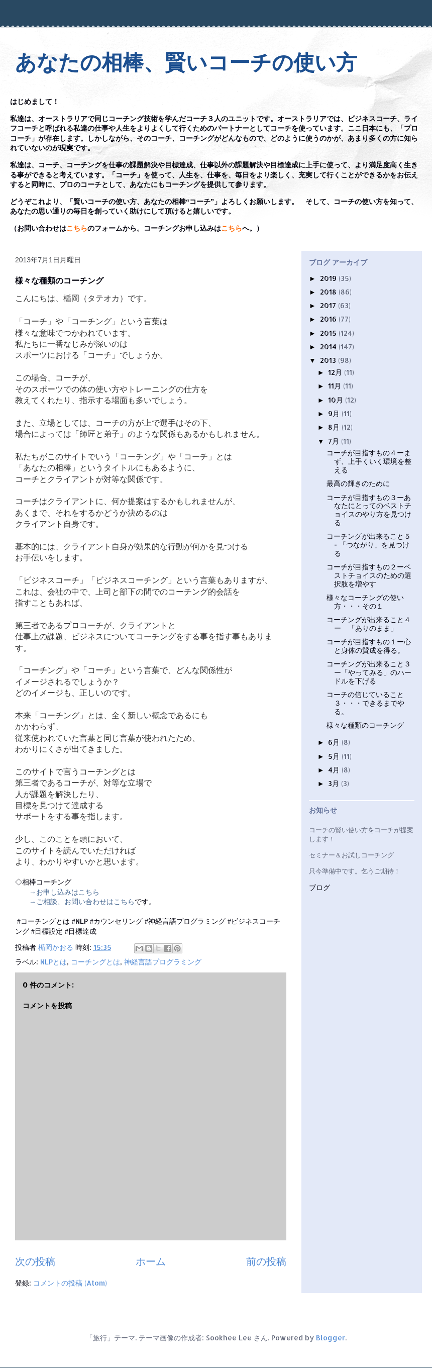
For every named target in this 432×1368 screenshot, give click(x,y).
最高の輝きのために (358, 483)
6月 (335, 742)
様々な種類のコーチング (365, 725)
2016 (329, 319)
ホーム (151, 1261)
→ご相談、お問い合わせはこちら (82, 901)
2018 (329, 291)
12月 (336, 372)
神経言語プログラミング (162, 961)
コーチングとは (95, 961)
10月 (336, 400)
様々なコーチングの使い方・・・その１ (365, 601)
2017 (329, 305)
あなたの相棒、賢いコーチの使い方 (186, 62)
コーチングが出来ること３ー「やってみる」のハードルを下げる (369, 672)
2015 (329, 333)
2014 (329, 346)
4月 (335, 769)
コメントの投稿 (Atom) (70, 1283)
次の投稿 (35, 1261)
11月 (335, 385)
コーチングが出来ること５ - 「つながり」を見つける (369, 544)
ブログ (319, 888)
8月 (335, 427)
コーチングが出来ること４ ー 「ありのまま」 (369, 623)
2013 (329, 360)
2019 (329, 278)
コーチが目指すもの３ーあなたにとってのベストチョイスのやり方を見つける (369, 510)
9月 (335, 413)
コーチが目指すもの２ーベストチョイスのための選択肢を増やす (369, 575)
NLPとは (53, 961)
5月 (335, 756)
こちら (76, 228)
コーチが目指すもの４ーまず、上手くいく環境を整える (369, 461)
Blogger (330, 1337)
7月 (334, 441)
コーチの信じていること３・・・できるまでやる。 (365, 703)
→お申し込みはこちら (64, 892)
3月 (334, 783)
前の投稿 (266, 1261)
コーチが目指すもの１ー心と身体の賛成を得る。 (369, 645)
